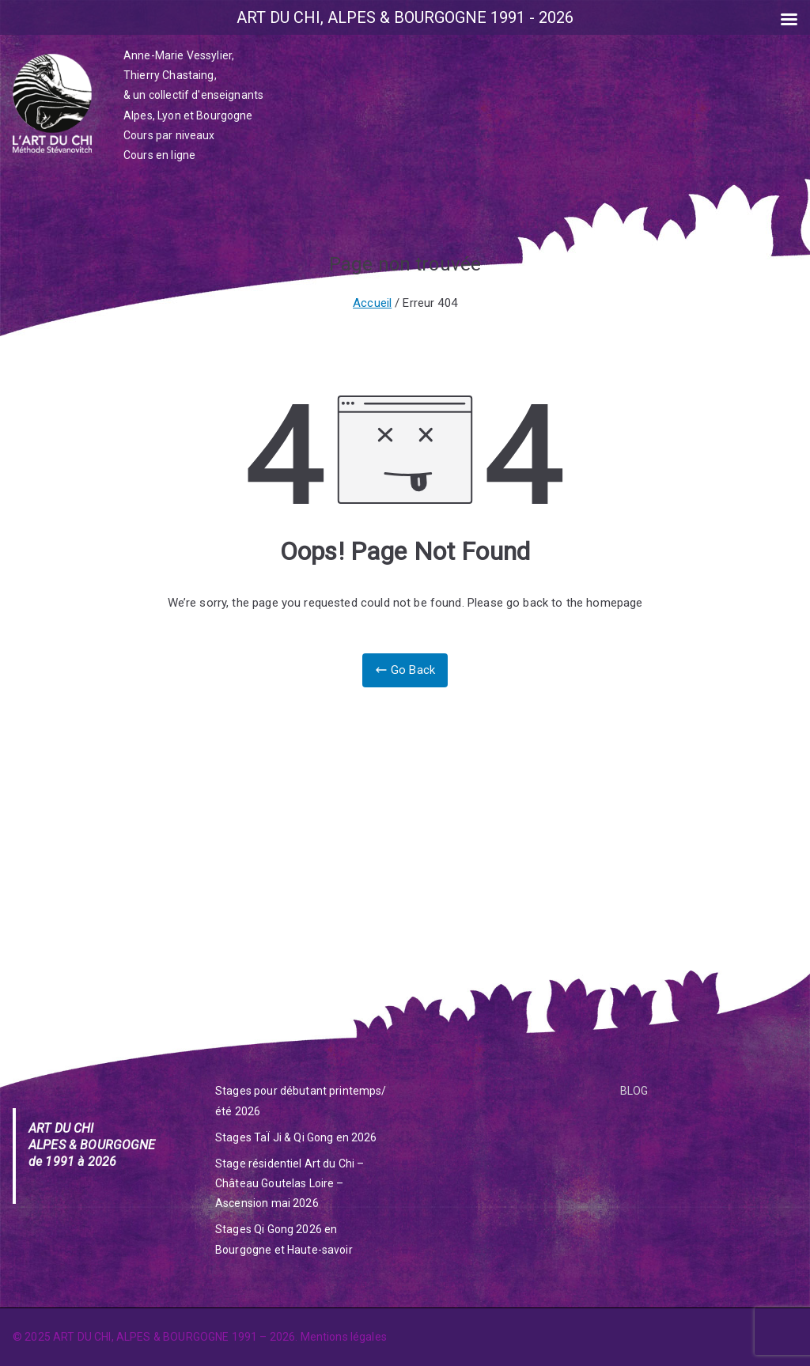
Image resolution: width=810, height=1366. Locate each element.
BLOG (634, 1090)
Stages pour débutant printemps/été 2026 (301, 1100)
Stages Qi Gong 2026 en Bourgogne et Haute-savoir (284, 1239)
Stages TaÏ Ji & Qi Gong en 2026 (296, 1137)
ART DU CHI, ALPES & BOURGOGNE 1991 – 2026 (174, 1336)
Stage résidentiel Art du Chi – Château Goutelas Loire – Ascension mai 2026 (290, 1183)
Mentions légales (344, 1336)
